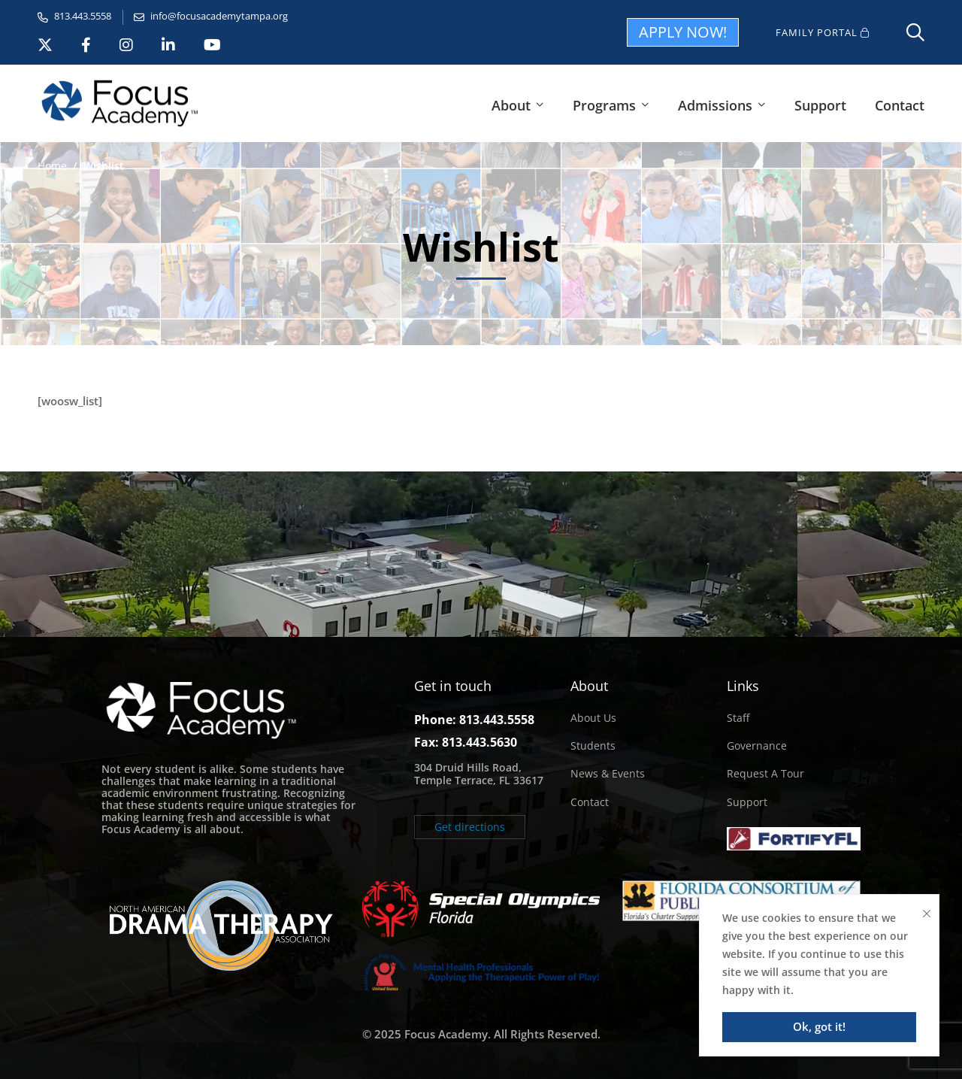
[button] (469, 827)
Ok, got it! (819, 1026)
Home (52, 166)
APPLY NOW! (683, 32)
